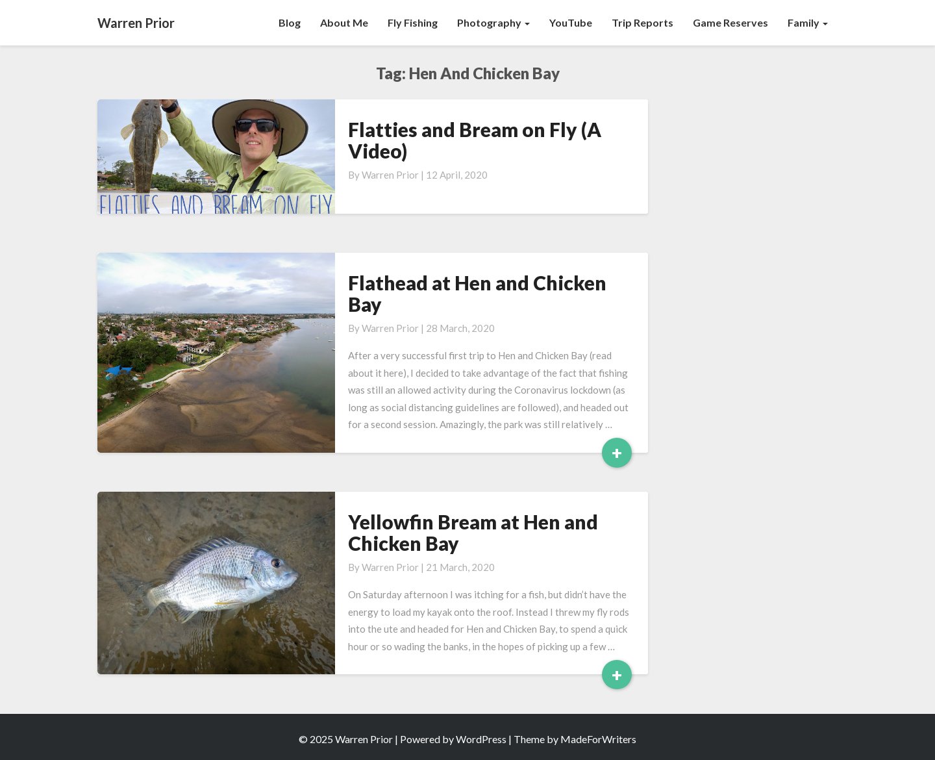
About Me (344, 22)
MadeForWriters (598, 739)
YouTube (570, 22)
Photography (493, 22)
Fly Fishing (413, 22)
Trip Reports (642, 22)
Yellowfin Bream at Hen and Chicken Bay (473, 532)
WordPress (481, 739)
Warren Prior (390, 175)
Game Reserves (730, 22)
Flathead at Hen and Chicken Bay (477, 293)
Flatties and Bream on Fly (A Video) (474, 140)
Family (808, 22)
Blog (290, 22)
